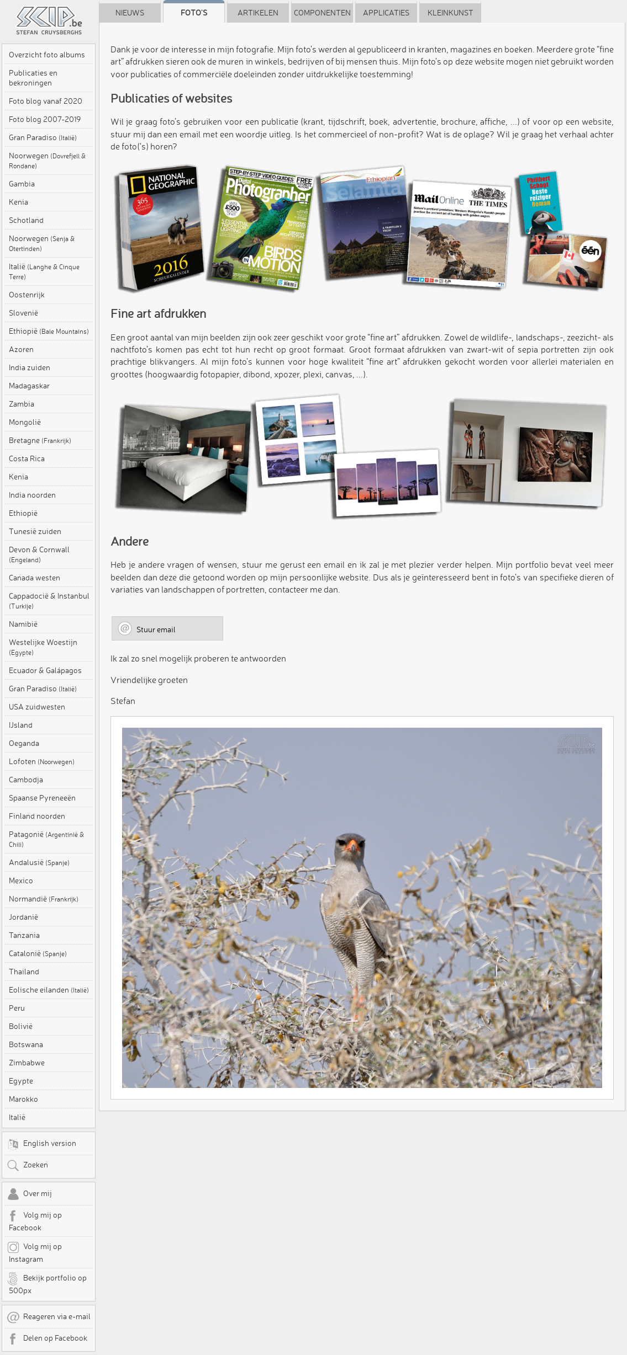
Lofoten (42, 761)
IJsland (21, 725)
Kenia (18, 202)
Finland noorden (37, 816)
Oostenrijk (27, 295)
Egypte (21, 1081)
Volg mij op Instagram (34, 1252)
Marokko (23, 1099)
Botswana (26, 1044)
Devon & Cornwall (39, 554)
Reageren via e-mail (49, 1317)
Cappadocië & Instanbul (49, 600)
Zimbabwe (27, 1063)
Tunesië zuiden (35, 531)
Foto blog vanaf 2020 (45, 101)
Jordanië (23, 917)
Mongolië (25, 422)
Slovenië (23, 313)
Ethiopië (49, 331)
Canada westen (34, 578)
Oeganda (24, 743)
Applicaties (386, 12)
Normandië (43, 899)
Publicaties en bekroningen (33, 78)
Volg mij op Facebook (34, 1221)
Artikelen (258, 12)
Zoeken (27, 1165)
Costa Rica (27, 458)
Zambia (21, 404)
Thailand (24, 972)
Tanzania (24, 935)
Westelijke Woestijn (43, 647)
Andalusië (39, 862)
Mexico (21, 880)
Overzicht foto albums (47, 55)
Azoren (21, 349)
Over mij (29, 1194)
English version (41, 1144)
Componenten (322, 12)
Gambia (22, 184)
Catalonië (38, 953)
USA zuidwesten (37, 707)
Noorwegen (47, 160)
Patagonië (46, 839)
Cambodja (26, 780)
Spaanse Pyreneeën (42, 798)
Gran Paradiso (43, 137)
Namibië (23, 624)
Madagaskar (29, 386)
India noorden (32, 495)
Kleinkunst (450, 12)
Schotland (26, 220)
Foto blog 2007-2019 (45, 119)
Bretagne (40, 440)
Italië (44, 271)
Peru (17, 1008)
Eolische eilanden (49, 990)
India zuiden (29, 367)
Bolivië (21, 1026)
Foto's (194, 12)
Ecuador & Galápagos (45, 670)
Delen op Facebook (47, 1339)
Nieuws (129, 12)
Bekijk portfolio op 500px (47, 1283)
